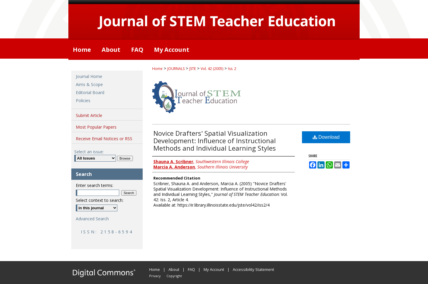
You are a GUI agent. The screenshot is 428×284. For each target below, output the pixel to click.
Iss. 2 (232, 68)
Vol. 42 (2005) (212, 68)
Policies (83, 100)
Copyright (174, 276)
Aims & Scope (89, 84)
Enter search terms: (94, 185)
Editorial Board (90, 92)
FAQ (191, 269)
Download (326, 137)
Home (157, 68)
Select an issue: (89, 152)
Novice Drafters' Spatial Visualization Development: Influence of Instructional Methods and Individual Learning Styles (214, 140)
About (174, 269)
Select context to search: (99, 200)
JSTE (192, 68)
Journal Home (89, 76)
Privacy (155, 276)
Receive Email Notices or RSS (104, 138)
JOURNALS (176, 68)
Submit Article (89, 115)
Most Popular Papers (96, 127)
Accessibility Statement (253, 269)
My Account (214, 269)
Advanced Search (92, 218)
